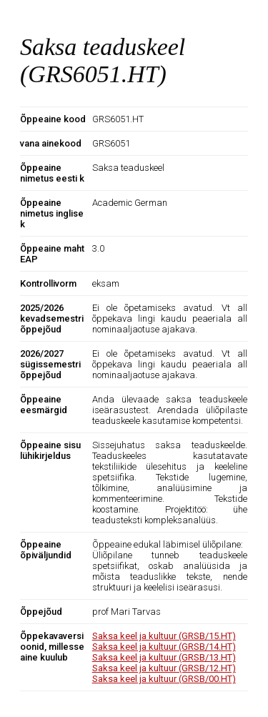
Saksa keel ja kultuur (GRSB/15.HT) (164, 636)
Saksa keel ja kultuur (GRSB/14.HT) (164, 646)
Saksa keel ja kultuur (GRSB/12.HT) (164, 668)
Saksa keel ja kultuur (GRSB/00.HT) (164, 678)
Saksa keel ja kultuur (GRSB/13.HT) (164, 657)
